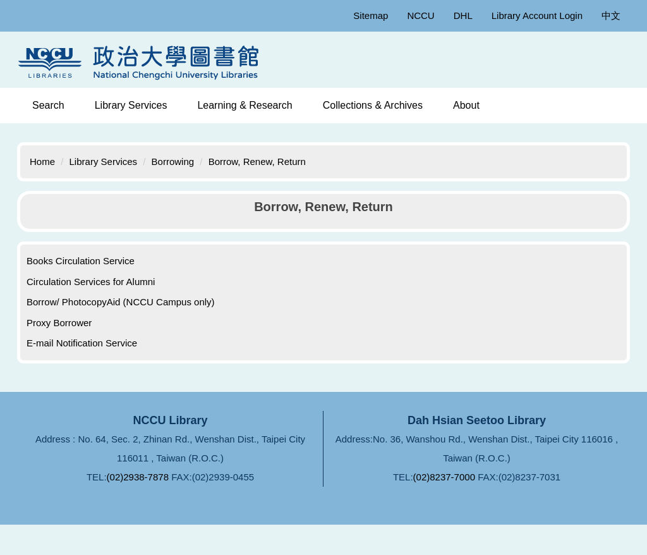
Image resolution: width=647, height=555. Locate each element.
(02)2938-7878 (138, 477)
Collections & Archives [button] (373, 105)
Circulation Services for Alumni (91, 281)
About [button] (466, 105)
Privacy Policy (249, 517)
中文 (611, 15)
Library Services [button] (131, 105)
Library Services (104, 161)
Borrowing (173, 161)
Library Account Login (537, 15)
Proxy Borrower (59, 322)
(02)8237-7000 (444, 477)
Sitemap (370, 15)
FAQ (322, 517)
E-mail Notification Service (82, 343)
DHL (463, 15)
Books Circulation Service (81, 260)
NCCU (420, 15)
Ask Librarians (397, 517)
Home (42, 161)
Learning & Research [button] (244, 105)
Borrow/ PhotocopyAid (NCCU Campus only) (121, 301)
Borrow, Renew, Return (257, 161)
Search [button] (48, 105)
